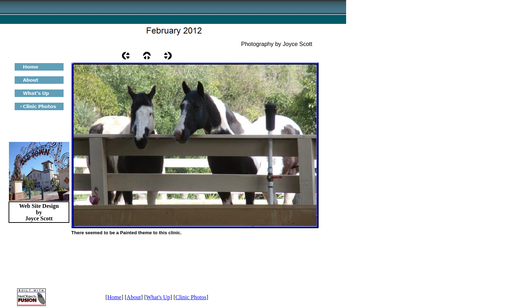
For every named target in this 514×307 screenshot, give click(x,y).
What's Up (158, 297)
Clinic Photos (190, 297)
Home (114, 297)
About (133, 297)
